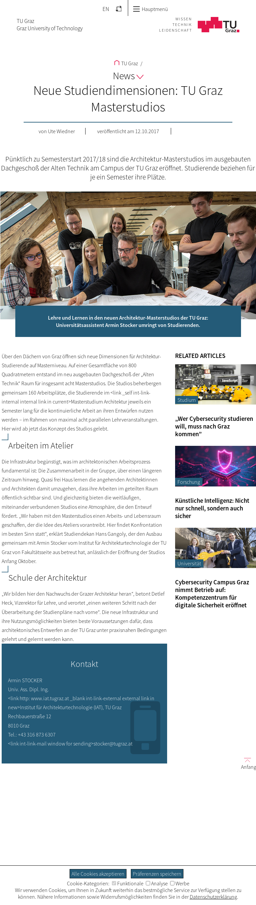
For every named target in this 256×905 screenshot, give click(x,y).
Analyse (157, 883)
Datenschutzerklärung (213, 896)
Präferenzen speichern (157, 873)
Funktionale (127, 883)
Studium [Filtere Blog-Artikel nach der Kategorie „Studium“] (186, 400)
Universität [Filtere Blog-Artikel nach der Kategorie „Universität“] (189, 563)
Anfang (246, 763)
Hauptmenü (150, 9)
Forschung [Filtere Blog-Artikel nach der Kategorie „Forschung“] (188, 481)
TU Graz (126, 63)
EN (106, 9)
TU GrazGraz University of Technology (50, 24)
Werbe (179, 883)
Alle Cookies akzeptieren (98, 873)
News (128, 75)
